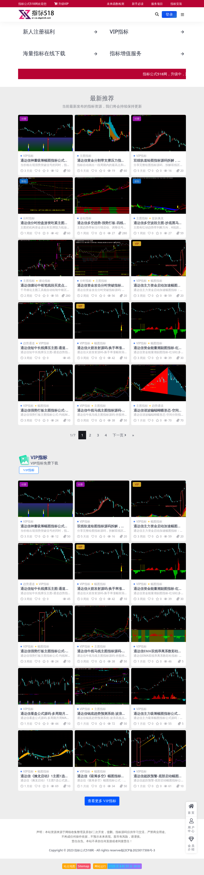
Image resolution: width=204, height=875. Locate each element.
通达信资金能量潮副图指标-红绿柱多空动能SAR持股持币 (158, 349)
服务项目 (157, 4)
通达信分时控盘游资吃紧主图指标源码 (44, 224)
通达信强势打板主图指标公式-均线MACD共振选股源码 (44, 412)
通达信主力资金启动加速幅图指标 (157, 287)
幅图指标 (156, 281)
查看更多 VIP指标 (102, 801)
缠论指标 (44, 281)
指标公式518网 (84, 850)
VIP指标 (28, 156)
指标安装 (176, 4)
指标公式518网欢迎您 (32, 4)
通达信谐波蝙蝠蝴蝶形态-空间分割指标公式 (158, 412)
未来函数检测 (115, 4)
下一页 (119, 435)
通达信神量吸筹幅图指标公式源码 (44, 162)
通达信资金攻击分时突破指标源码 (100, 287)
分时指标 (29, 218)
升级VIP (61, 4)
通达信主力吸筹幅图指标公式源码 (157, 715)
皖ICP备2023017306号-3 (138, 850)
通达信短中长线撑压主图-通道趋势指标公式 (44, 349)
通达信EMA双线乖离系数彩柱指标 (157, 653)
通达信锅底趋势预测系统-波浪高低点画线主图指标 (101, 715)
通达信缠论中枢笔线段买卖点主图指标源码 (44, 287)
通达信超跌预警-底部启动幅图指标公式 (158, 778)
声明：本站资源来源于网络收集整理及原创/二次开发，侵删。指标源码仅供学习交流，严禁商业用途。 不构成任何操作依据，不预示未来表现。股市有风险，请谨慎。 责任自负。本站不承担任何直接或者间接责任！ (102, 836)
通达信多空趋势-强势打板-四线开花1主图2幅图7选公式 (102, 224)
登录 (169, 14)
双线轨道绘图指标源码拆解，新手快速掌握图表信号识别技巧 (157, 162)
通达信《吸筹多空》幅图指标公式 (100, 778)
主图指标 (85, 156)
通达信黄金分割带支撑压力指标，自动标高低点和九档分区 (99, 162)
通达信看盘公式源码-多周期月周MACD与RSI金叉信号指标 (44, 715)
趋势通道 (29, 343)
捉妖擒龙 (157, 218)
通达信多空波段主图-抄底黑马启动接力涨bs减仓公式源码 (158, 224)
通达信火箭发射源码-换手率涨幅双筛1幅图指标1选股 (101, 349)
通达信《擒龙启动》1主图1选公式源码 (44, 778)
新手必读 (137, 4)
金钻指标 (85, 218)
